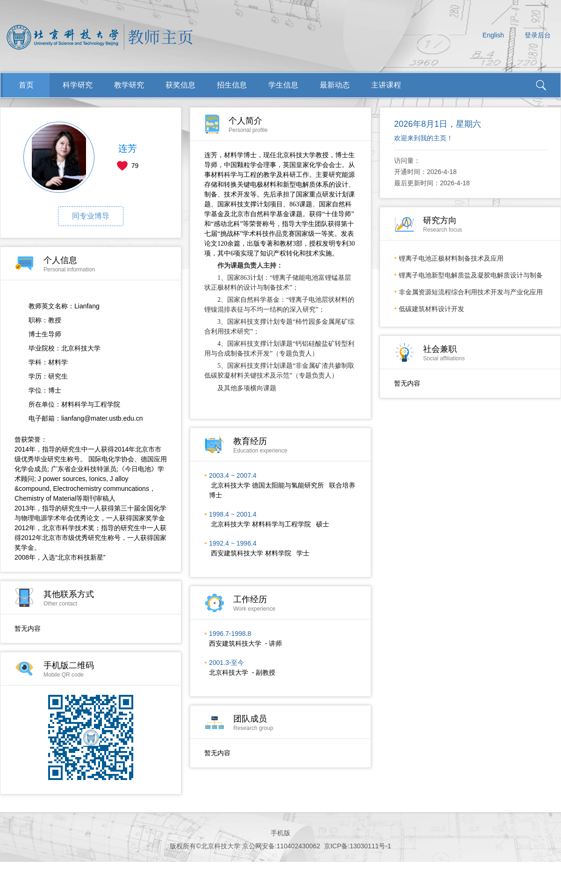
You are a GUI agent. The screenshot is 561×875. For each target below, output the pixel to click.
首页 (26, 85)
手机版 (280, 833)
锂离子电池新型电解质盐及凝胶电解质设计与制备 (471, 275)
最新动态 (335, 85)
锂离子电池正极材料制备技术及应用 (451, 258)
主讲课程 (386, 85)
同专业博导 (90, 216)
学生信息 (283, 85)
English (493, 35)
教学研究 (129, 85)
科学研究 (78, 85)
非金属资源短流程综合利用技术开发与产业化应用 (471, 292)
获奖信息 (180, 85)
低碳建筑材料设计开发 (431, 309)
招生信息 (232, 85)
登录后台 (538, 35)
